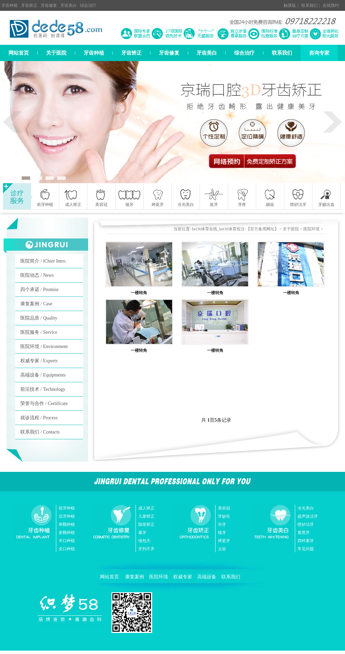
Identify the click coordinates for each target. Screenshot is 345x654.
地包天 (144, 540)
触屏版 (290, 5)
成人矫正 (146, 508)
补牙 (222, 524)
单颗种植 (67, 524)
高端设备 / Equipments (43, 375)
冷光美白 (306, 508)
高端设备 (206, 576)
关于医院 (56, 53)
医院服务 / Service (38, 332)
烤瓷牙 (224, 540)
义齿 (222, 548)
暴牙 (142, 532)
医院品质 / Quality (38, 318)
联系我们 (309, 5)
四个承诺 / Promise (39, 289)
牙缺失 (224, 516)
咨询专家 (319, 53)
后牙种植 (67, 516)
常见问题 (306, 548)
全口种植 (67, 548)
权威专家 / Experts (39, 360)
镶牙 (222, 532)
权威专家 (182, 576)
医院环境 (311, 229)
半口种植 (67, 540)
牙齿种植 (9, 5)
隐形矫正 (146, 524)
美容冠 (224, 508)
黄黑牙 (304, 532)
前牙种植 (67, 508)
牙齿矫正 (29, 5)
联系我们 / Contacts (40, 432)
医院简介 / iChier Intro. (43, 261)
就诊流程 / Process (39, 417)
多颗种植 (67, 532)
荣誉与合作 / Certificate (44, 403)
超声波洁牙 (308, 516)
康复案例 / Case (36, 303)
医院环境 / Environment (44, 346)
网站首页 (18, 53)
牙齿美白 (68, 5)
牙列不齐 (146, 548)
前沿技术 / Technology (42, 389)
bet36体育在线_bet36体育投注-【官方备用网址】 (235, 229)
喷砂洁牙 (306, 524)
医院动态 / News (37, 275)
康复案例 (134, 576)
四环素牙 (306, 540)
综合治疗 (88, 5)
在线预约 (331, 5)
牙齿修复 (49, 5)
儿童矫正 (146, 516)
